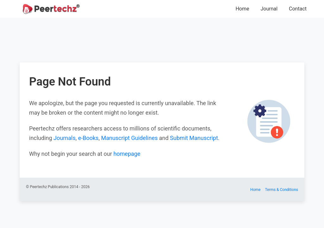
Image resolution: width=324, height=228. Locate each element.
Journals (64, 138)
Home (242, 9)
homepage (126, 153)
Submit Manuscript (194, 138)
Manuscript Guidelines (129, 138)
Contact (298, 9)
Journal (268, 9)
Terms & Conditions (281, 189)
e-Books (88, 138)
